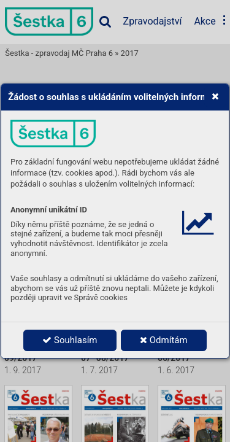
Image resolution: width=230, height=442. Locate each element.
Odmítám (164, 340)
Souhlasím (69, 340)
